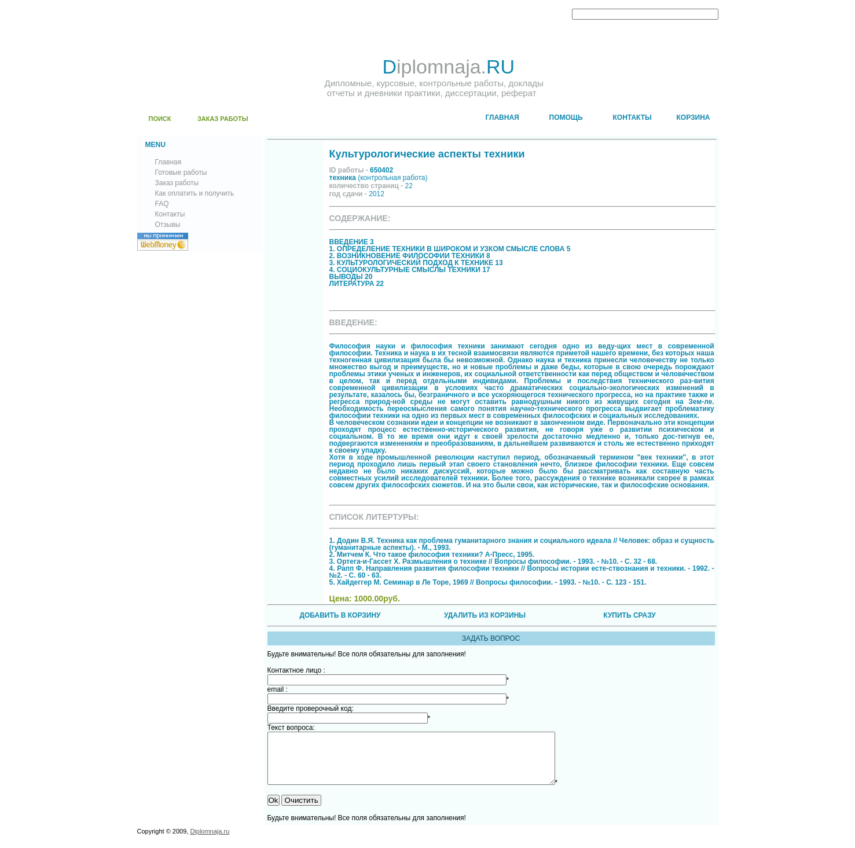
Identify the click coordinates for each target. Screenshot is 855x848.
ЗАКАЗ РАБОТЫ (222, 118)
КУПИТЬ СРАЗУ (629, 615)
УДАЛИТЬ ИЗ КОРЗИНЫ (485, 615)
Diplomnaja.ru (209, 841)
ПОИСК (160, 118)
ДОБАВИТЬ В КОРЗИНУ (339, 615)
